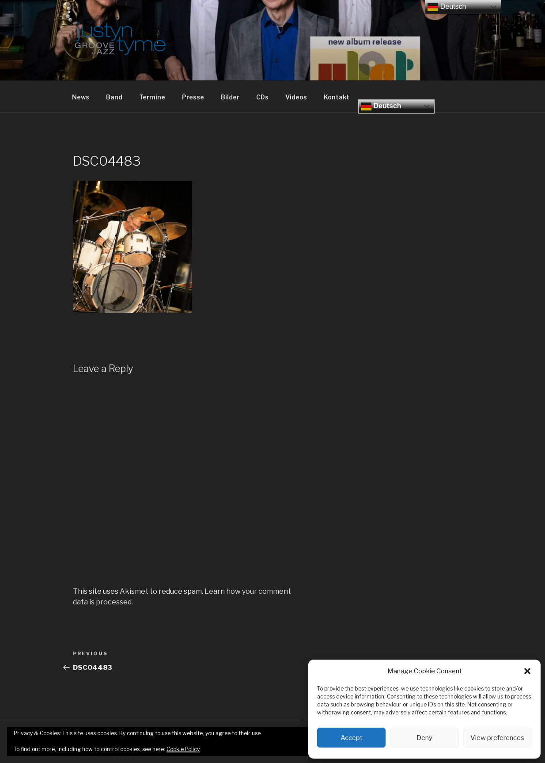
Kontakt (336, 97)
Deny (424, 738)
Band (114, 97)
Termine (152, 97)
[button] (527, 671)
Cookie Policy (183, 749)
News (80, 97)
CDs (262, 97)
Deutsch (381, 106)
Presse (193, 97)
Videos (296, 97)
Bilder (230, 97)
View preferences (497, 738)
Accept (352, 738)
